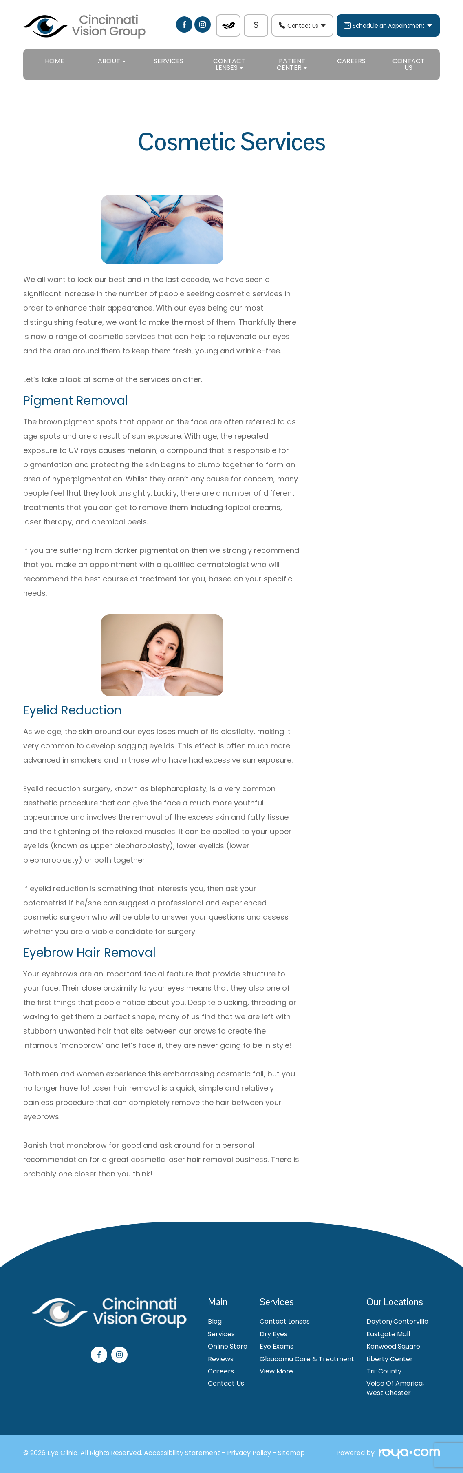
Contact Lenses (285, 1321)
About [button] (112, 61)
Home (54, 61)
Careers (351, 61)
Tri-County (383, 1371)
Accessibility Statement (182, 1452)
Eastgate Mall (388, 1334)
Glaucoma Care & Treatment (307, 1359)
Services (168, 61)
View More (276, 1371)
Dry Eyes (273, 1334)
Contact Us (302, 26)
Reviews (221, 1359)
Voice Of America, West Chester (395, 1388)
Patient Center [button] (292, 64)
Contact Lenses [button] (229, 64)
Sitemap (291, 1452)
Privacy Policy (249, 1452)
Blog (215, 1321)
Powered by (388, 1454)
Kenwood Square (393, 1346)
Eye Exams (276, 1346)
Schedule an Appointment (388, 26)
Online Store (227, 1346)
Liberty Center (389, 1359)
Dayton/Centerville (397, 1321)
